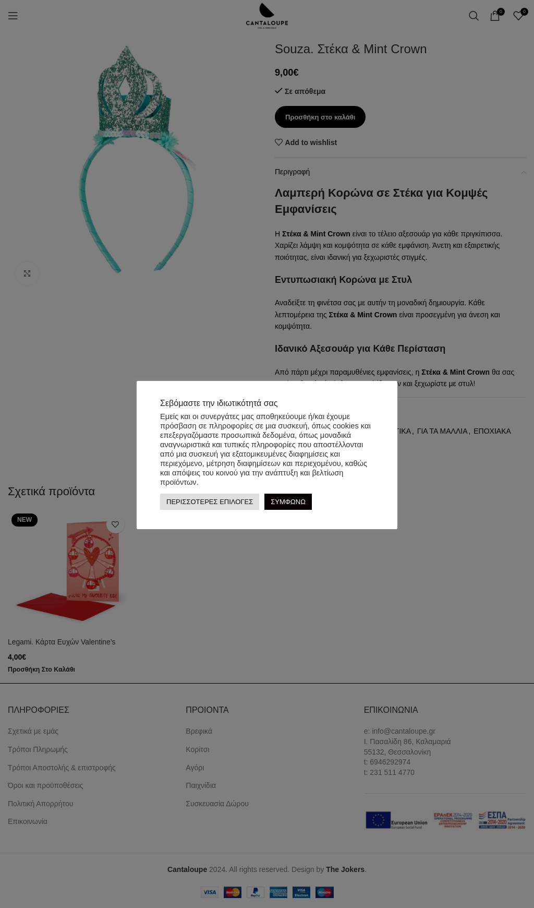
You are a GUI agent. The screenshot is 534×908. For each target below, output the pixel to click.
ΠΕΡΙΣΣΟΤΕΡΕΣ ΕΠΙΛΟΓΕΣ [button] (209, 502)
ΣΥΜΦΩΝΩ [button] (288, 502)
